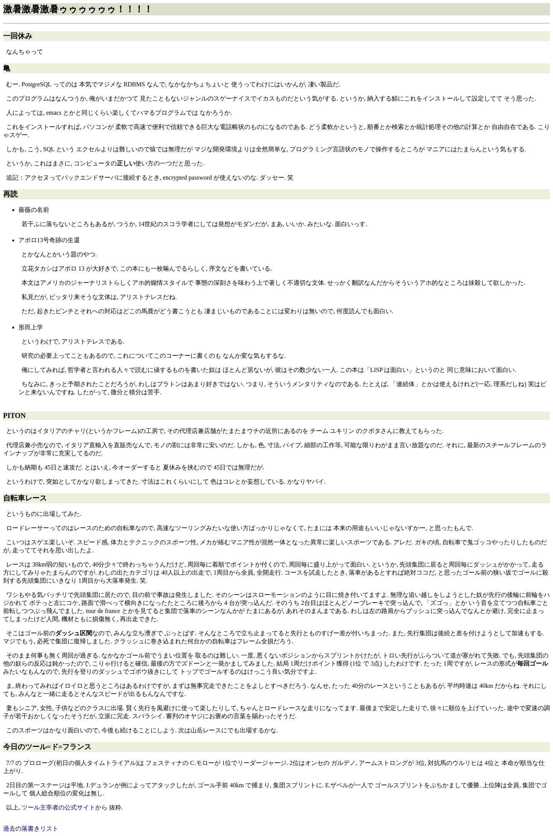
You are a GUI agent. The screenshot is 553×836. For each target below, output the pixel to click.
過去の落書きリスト (30, 828)
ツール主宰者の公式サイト (58, 807)
